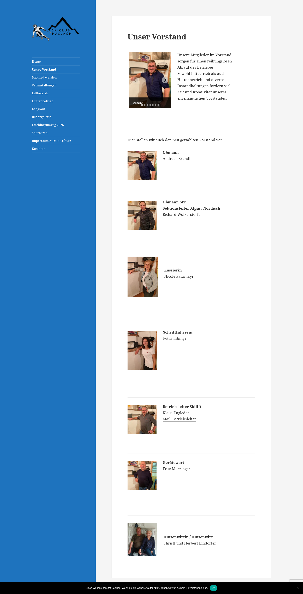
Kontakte (38, 149)
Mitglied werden (44, 77)
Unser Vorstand (44, 69)
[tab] (142, 105)
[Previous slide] (135, 80)
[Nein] (298, 588)
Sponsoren (40, 133)
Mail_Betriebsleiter (179, 419)
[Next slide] (165, 80)
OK (213, 587)
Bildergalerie (41, 117)
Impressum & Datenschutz (51, 141)
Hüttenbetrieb (42, 101)
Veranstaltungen (44, 85)
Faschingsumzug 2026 (48, 125)
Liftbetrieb (40, 93)
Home (36, 61)
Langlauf (38, 109)
